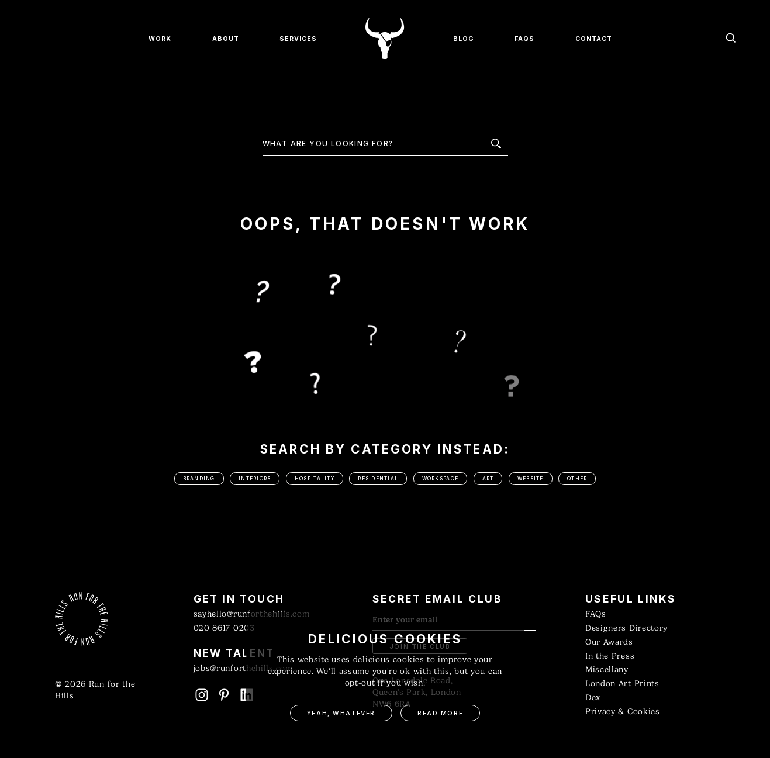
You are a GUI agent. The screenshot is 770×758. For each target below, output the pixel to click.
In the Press (609, 656)
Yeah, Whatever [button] (341, 713)
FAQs (595, 614)
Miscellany (607, 669)
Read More (440, 713)
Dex (592, 697)
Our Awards (609, 642)
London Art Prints (622, 683)
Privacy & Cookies (622, 711)
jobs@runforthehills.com (243, 668)
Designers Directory (626, 628)
